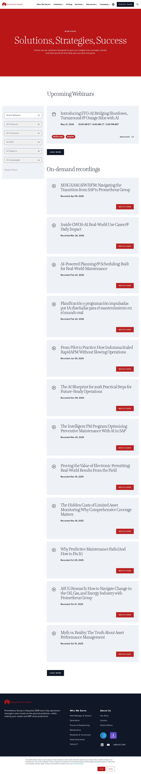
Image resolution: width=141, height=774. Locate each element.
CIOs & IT (74, 754)
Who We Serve (78, 720)
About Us (106, 720)
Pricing (69, 4)
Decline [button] (111, 769)
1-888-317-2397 (117, 754)
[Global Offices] (113, 4)
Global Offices (107, 735)
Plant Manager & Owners (81, 725)
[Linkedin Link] (102, 754)
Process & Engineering (80, 735)
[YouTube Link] (107, 754)
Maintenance (76, 739)
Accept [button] (101, 769)
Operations (75, 730)
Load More (56, 152)
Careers (105, 730)
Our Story (105, 725)
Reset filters (11, 169)
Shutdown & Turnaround (81, 744)
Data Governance (78, 749)
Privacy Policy (79, 764)
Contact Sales (125, 4)
